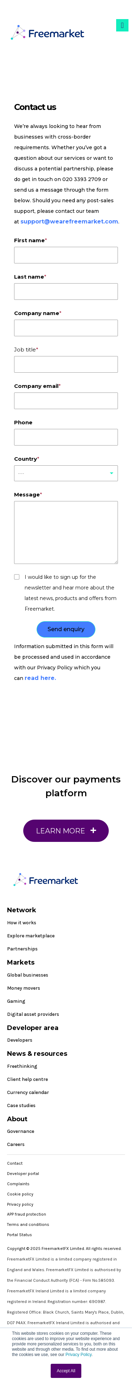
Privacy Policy (78, 1354)
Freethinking (22, 1066)
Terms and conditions (28, 1224)
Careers (16, 1144)
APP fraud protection (26, 1214)
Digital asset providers (33, 1014)
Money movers (23, 988)
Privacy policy (20, 1204)
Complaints (18, 1183)
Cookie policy (20, 1194)
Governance (20, 1131)
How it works (21, 923)
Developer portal (23, 1173)
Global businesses (27, 975)
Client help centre (27, 1079)
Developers (19, 1040)
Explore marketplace (31, 936)
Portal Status (19, 1234)
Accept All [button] (66, 1370)
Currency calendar (28, 1092)
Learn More (66, 834)
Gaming (16, 1001)
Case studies (21, 1105)
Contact (15, 1163)
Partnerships (22, 949)
